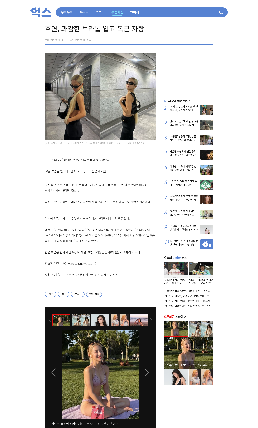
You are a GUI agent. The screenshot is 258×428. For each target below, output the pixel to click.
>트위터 (196, 39)
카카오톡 (203, 39)
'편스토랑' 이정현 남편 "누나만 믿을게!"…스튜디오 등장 (192, 306)
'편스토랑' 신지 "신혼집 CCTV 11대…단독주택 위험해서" (192, 301)
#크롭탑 (78, 294)
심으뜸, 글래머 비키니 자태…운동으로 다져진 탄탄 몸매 (84, 423)
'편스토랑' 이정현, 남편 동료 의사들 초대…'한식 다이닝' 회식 (194, 296)
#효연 (50, 294)
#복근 (63, 294)
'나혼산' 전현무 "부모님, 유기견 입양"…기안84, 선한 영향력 (194, 291)
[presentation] (49, 320)
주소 (210, 39)
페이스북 (190, 39)
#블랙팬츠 (94, 294)
